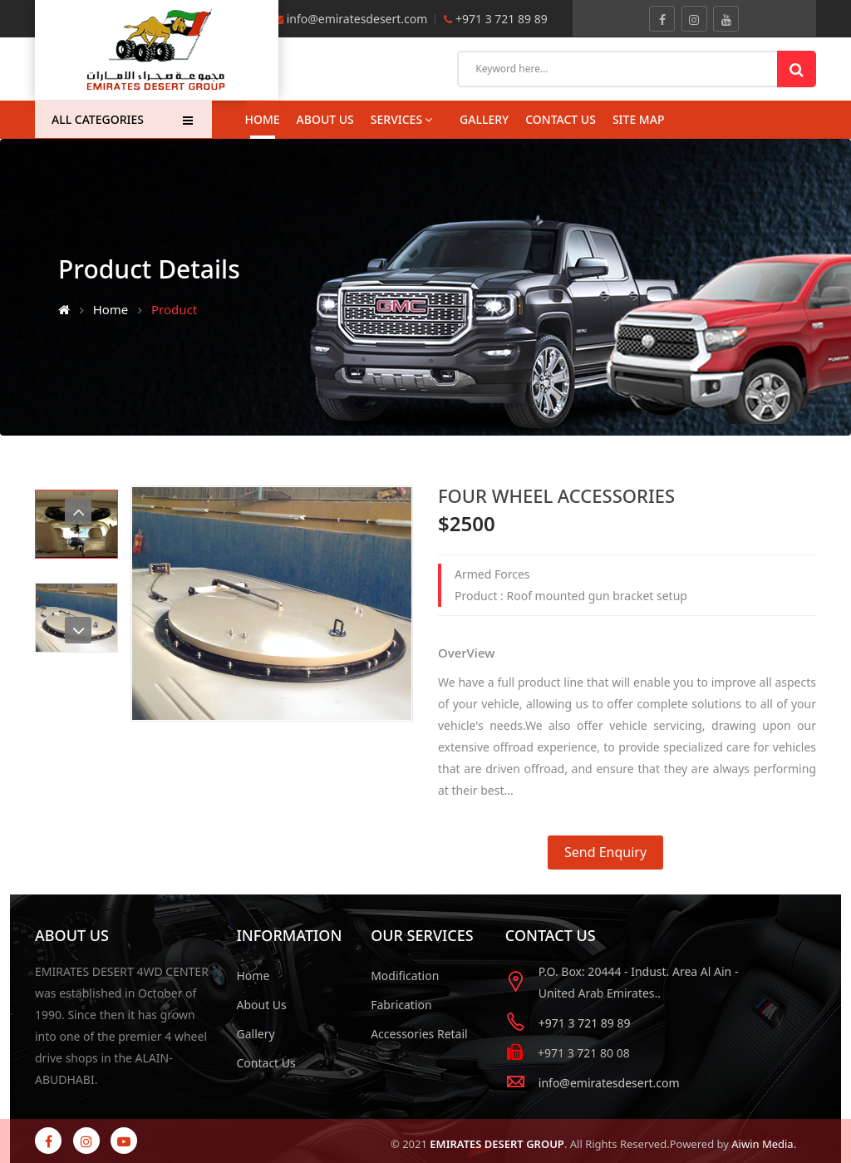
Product (174, 309)
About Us (325, 119)
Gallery (256, 1034)
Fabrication (401, 1005)
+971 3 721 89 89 (499, 19)
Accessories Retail (419, 1034)
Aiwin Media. (763, 1143)
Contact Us (266, 1063)
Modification (405, 975)
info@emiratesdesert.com (357, 19)
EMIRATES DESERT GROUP (497, 1143)
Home (262, 119)
